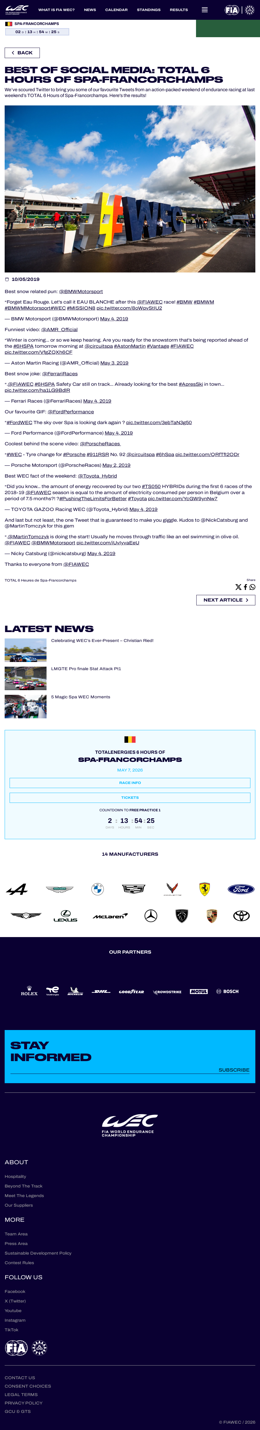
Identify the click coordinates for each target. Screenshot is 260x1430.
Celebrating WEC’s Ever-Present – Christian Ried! (102, 640)
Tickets (130, 797)
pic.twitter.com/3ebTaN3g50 (159, 422)
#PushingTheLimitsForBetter (93, 498)
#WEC (58, 308)
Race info (130, 782)
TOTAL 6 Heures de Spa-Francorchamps (40, 580)
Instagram (15, 1320)
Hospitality (15, 1177)
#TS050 (151, 486)
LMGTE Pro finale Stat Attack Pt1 (86, 669)
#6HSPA (23, 346)
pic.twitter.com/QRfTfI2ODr (207, 454)
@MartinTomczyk (28, 536)
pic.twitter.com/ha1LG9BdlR (37, 390)
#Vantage (158, 346)
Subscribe (234, 1070)
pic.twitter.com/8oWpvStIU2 (129, 308)
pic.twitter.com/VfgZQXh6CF (38, 352)
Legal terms (21, 1395)
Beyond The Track (23, 1186)
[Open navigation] (204, 9)
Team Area (16, 1234)
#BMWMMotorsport (28, 308)
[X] (238, 586)
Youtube (13, 1311)
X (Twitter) (15, 1301)
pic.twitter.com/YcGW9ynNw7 (183, 498)
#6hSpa (165, 454)
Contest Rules (19, 1263)
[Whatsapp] (252, 586)
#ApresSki (191, 384)
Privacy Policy (23, 1403)
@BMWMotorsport (81, 291)
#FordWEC (19, 422)
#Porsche (74, 454)
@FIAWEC (150, 302)
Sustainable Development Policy (38, 1253)
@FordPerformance (71, 411)
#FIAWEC (182, 346)
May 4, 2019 (114, 318)
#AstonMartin (130, 346)
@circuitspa (99, 346)
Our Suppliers (19, 1205)
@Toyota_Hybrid (97, 476)
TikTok (11, 1330)
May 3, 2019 (114, 363)
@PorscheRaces (100, 443)
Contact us (20, 1378)
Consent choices (28, 1386)
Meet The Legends (24, 1196)
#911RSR (98, 454)
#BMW (185, 302)
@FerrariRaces (60, 373)
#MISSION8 (81, 308)
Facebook (15, 1292)
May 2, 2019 (116, 465)
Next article (226, 600)
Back (22, 52)
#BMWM (204, 302)
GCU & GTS (18, 1412)
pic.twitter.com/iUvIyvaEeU (107, 542)
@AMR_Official (59, 329)
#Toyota (137, 498)
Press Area (16, 1244)
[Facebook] (245, 586)
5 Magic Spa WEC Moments (80, 697)
